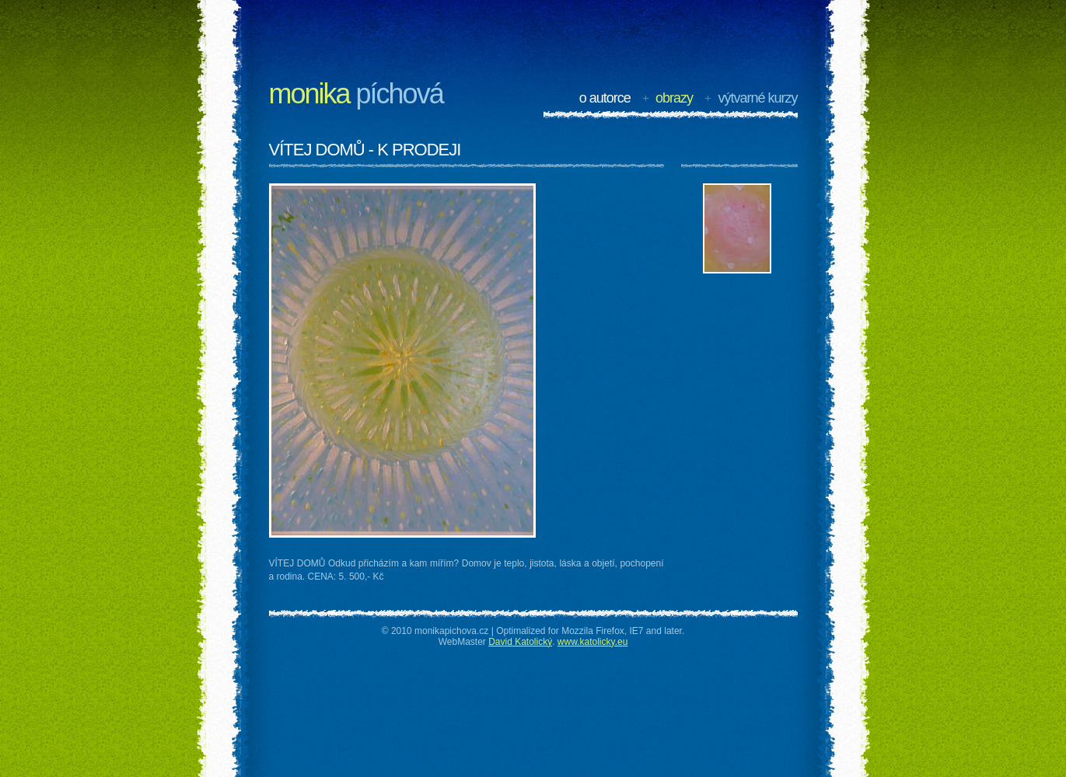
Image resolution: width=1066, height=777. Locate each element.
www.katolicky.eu (592, 641)
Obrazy (674, 98)
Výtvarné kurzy (757, 98)
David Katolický (520, 641)
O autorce (605, 98)
